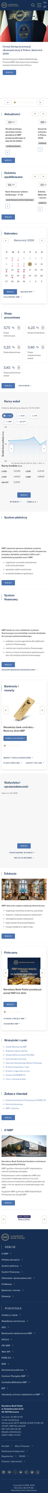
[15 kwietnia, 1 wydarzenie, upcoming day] (18, 270)
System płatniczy (15, 517)
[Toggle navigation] (39, 5)
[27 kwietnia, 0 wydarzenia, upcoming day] (6, 281)
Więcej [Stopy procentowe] (8, 386)
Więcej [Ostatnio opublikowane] (8, 217)
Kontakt (5, 1446)
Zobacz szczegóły (15, 738)
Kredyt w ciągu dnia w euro (18, 1071)
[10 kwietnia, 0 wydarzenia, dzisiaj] (30, 264)
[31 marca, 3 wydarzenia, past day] (12, 258)
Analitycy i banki (10, 1315)
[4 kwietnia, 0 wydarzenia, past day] (36, 258)
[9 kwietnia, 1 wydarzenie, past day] (24, 264)
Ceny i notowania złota (16, 1079)
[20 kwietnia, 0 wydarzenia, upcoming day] (6, 276)
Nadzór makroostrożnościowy (18, 670)
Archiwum (23, 386)
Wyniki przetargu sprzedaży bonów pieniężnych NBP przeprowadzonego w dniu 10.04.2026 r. (15, 135)
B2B (4, 1364)
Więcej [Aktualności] (8, 160)
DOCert (5, 1339)
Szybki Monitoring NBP (16, 1047)
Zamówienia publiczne (13, 1370)
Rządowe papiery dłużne (17, 1051)
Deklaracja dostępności (13, 1451)
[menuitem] (45, 2)
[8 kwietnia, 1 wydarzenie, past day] (18, 264)
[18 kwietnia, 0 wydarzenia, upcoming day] (36, 270)
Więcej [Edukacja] (8, 936)
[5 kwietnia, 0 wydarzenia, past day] (41, 258)
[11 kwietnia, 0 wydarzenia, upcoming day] (36, 264)
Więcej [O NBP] (8, 1203)
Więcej (10, 1004)
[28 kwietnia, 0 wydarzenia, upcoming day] (12, 281)
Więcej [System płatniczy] (8, 583)
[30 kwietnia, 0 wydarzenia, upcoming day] (24, 281)
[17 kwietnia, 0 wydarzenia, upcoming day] (30, 270)
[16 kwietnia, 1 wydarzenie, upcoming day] (24, 270)
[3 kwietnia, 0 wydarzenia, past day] (30, 258)
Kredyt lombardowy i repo (17, 1067)
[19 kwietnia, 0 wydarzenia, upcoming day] (41, 270)
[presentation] (35, 114)
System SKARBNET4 (15, 1075)
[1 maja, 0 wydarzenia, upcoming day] (30, 281)
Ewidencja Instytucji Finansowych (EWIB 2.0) (26, 1100)
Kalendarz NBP (12, 297)
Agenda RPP (26, 292)
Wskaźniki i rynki (15, 1040)
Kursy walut (12, 401)
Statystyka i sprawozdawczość (16, 1278)
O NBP (8, 1130)
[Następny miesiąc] (42, 240)
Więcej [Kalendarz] (10, 292)
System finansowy (11, 1272)
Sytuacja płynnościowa (16, 1059)
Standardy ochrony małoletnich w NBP (21, 1394)
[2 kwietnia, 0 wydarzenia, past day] (24, 258)
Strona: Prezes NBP (14, 1019)
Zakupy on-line (34, 763)
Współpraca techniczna (13, 1321)
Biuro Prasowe (22, 1446)
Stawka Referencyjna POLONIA (20, 1055)
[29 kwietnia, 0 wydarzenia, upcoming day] (18, 281)
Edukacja (10, 873)
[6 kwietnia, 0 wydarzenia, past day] (6, 264)
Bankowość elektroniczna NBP (17, 1333)
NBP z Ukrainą (12, 1108)
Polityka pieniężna (10, 1259)
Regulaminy (7, 1456)
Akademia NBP (11, 1024)
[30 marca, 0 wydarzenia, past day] (6, 258)
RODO (22, 1456)
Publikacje (7, 1284)
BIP (3, 1388)
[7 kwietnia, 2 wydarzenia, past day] (12, 264)
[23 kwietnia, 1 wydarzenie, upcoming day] (24, 276)
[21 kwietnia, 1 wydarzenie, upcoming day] (12, 276)
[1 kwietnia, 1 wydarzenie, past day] (18, 258)
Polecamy (10, 952)
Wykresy (14, 502)
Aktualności (12, 114)
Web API (6, 1351)
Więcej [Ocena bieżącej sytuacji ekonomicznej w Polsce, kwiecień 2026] (9, 72)
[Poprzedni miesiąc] (6, 240)
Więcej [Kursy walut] (24, 495)
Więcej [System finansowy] (8, 665)
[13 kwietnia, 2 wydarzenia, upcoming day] (6, 270)
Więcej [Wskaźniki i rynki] (8, 1118)
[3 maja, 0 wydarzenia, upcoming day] (41, 281)
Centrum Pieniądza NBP (14, 1376)
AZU (4, 1327)
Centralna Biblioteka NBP (14, 1382)
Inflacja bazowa (23, 858)
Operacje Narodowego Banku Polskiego (24, 1063)
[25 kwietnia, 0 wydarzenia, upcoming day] (36, 276)
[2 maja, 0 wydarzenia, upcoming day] (36, 281)
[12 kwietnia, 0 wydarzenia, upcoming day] (41, 264)
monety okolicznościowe (17, 758)
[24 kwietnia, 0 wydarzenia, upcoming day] (30, 276)
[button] (44, 6)
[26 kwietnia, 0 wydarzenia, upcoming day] (41, 276)
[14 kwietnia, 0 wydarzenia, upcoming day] (12, 270)
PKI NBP (6, 1345)
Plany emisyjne (12, 763)
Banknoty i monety (11, 1290)
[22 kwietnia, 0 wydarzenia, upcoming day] (18, 276)
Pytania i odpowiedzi (12, 1461)
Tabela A (31, 502)
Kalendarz (11, 233)
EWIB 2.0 (6, 1357)
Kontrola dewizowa (14, 1104)
